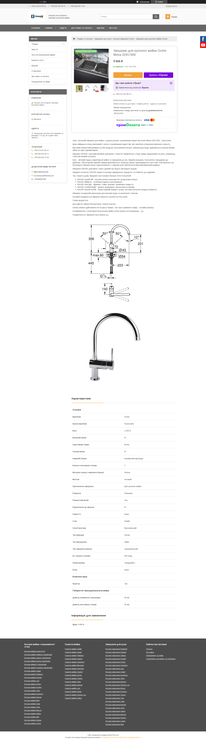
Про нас (113, 28)
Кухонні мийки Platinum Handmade (38, 655)
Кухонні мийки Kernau (33, 697)
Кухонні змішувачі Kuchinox (116, 675)
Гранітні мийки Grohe (73, 675)
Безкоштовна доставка (122, 100)
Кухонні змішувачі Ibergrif (115, 705)
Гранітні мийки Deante (74, 672)
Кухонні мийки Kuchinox (33, 694)
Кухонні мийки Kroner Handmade (37, 661)
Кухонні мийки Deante (33, 678)
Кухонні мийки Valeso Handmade (37, 658)
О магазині (36, 71)
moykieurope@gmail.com (44, 175)
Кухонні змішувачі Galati (115, 672)
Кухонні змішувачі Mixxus (115, 715)
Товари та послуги (85, 39)
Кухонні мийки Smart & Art (34, 651)
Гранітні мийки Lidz (72, 688)
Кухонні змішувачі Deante (115, 652)
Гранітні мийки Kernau (73, 685)
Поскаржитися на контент (110, 737)
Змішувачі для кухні (103, 39)
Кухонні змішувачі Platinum (116, 649)
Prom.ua (115, 735)
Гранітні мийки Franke (73, 678)
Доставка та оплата (81, 28)
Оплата (149, 649)
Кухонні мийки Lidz (31, 681)
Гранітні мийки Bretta (73, 692)
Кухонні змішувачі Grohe (123, 39)
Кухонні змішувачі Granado (116, 665)
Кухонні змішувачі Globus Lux (117, 685)
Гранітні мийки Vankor (74, 659)
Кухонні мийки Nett (31, 717)
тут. (142, 211)
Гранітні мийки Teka (73, 682)
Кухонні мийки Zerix (32, 707)
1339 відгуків (144, 2)
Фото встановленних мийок (43, 55)
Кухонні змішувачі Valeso (115, 656)
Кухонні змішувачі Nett (114, 724)
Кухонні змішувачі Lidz (114, 669)
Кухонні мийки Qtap (32, 704)
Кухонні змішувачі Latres (115, 721)
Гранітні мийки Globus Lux (75, 695)
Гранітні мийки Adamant (74, 662)
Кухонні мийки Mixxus (33, 710)
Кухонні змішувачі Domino (116, 692)
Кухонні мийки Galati (32, 671)
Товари (48, 28)
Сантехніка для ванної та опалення (160, 659)
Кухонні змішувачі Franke (115, 659)
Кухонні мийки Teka (32, 691)
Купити (128, 75)
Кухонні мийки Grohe (32, 684)
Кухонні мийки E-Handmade (35, 664)
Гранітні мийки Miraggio (74, 665)
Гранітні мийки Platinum (74, 656)
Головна (35, 28)
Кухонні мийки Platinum (33, 674)
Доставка (150, 652)
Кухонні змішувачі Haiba (115, 711)
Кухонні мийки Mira (32, 701)
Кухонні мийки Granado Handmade (38, 668)
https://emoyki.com (41, 172)
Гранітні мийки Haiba (73, 698)
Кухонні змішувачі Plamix (115, 718)
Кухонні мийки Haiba (32, 714)
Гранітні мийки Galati (73, 652)
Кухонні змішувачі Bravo (115, 688)
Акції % (63, 28)
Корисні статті (38, 60)
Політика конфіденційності (131, 737)
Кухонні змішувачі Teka (114, 678)
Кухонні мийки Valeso (33, 720)
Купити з (158, 75)
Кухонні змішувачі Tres (114, 698)
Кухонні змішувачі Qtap (115, 701)
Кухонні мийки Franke (33, 687)
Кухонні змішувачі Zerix (115, 708)
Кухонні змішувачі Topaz (115, 695)
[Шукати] (156, 16)
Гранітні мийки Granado (74, 669)
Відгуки (100, 28)
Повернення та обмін (41, 82)
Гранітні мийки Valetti (73, 649)
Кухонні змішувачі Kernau (115, 682)
